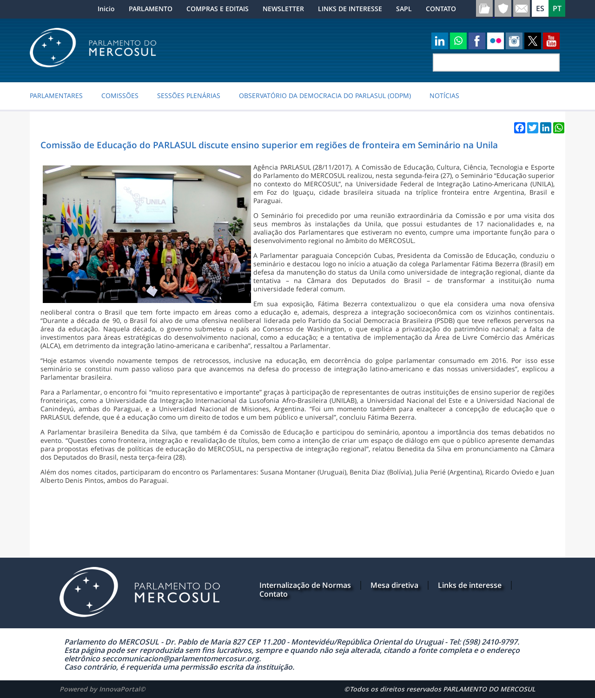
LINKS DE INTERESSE (350, 8)
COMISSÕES (120, 96)
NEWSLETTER (283, 8)
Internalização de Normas (305, 585)
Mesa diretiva (394, 585)
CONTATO (441, 8)
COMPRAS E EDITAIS (217, 8)
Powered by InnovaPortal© (102, 689)
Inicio (106, 8)
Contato (273, 594)
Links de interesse (470, 585)
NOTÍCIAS (444, 96)
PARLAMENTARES (56, 96)
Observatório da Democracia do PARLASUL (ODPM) (325, 96)
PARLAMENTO (150, 8)
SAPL (404, 8)
